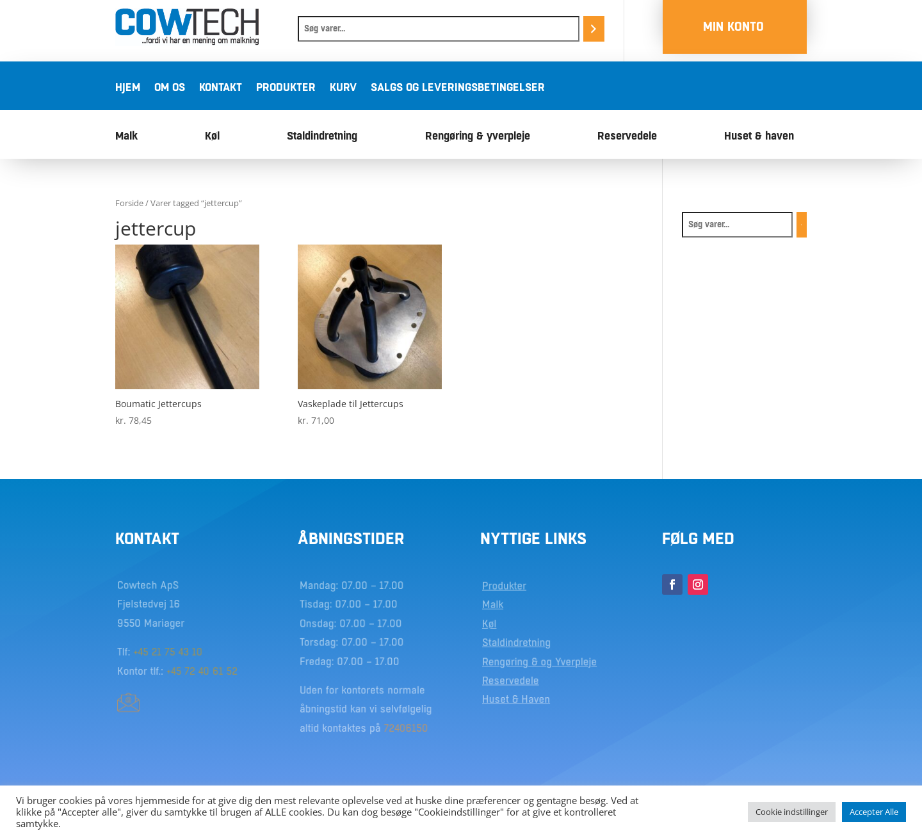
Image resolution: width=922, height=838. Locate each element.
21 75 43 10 (177, 651)
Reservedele (627, 136)
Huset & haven (759, 136)
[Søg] (593, 29)
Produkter (286, 88)
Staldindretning (322, 136)
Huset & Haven (517, 698)
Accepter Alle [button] (874, 812)
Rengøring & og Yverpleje (539, 661)
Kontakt (220, 88)
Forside (129, 203)
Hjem (127, 88)
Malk (126, 136)
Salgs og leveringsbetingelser (458, 88)
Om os (169, 88)
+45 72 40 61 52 (201, 670)
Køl (212, 136)
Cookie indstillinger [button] (792, 812)
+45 (143, 651)
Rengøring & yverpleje (477, 136)
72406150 (405, 726)
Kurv (343, 88)
